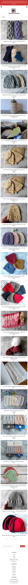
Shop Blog (14, 567)
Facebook (14, 569)
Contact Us (14, 561)
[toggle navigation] (1, 6)
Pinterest (14, 566)
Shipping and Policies (14, 559)
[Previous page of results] (7, 538)
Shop (14, 554)
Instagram (14, 571)
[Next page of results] (20, 538)
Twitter (14, 573)
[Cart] (26, 7)
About (14, 558)
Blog (14, 556)
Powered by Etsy (14, 582)
